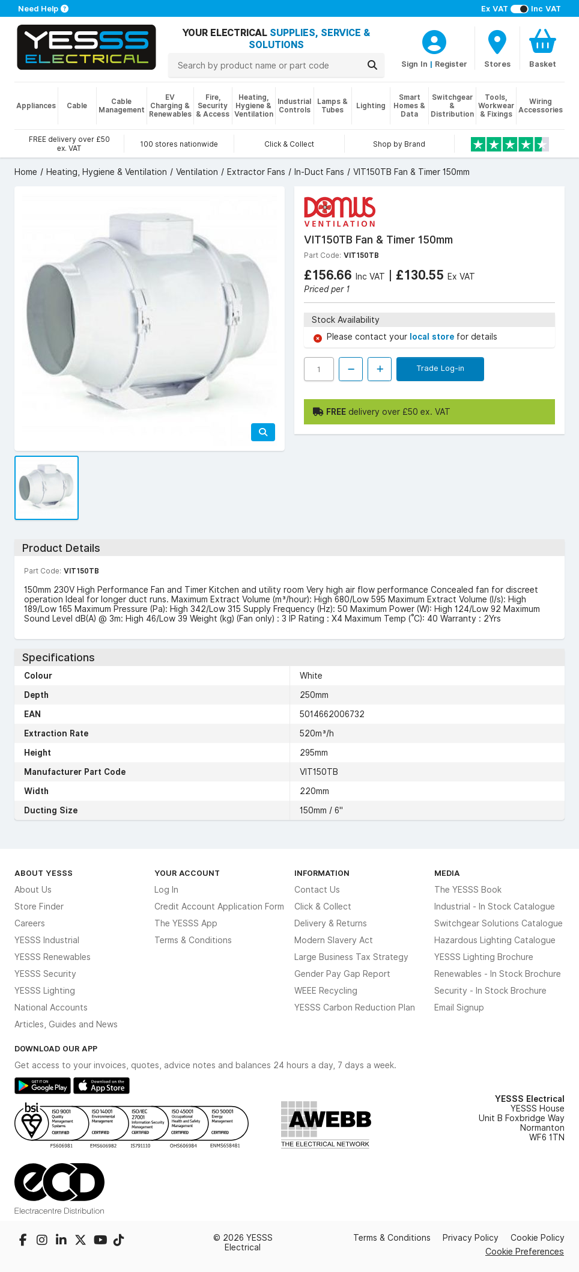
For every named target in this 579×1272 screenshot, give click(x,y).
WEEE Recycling (325, 990)
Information (322, 873)
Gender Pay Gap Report (342, 974)
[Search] (372, 65)
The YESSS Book (468, 889)
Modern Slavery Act (333, 940)
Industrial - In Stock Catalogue (494, 906)
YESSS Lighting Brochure (483, 957)
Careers (29, 923)
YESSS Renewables (52, 957)
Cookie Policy (538, 1238)
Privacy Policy (471, 1238)
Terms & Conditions (193, 940)
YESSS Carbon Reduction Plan (354, 1007)
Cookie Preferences (524, 1251)
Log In (166, 889)
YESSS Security (45, 974)
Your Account (187, 873)
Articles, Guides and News (66, 1024)
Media (447, 873)
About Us (33, 889)
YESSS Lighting (44, 990)
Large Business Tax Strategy (351, 957)
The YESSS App (185, 923)
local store (433, 336)
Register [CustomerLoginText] (451, 64)
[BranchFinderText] (497, 48)
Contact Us (317, 889)
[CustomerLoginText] (434, 40)
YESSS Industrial (46, 940)
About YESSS (43, 873)
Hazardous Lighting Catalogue (495, 940)
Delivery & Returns (330, 923)
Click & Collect (322, 906)
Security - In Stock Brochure (490, 990)
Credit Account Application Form (219, 906)
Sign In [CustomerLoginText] (414, 64)
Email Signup (459, 1007)
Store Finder (39, 906)
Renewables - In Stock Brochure (497, 974)
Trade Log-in (440, 368)
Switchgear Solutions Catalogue (498, 923)
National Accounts (51, 1007)
